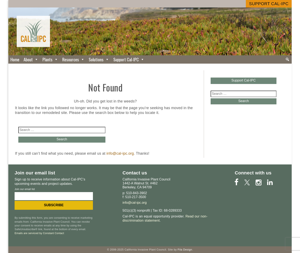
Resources (73, 59)
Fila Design (185, 249)
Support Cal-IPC (268, 3)
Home (14, 59)
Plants (50, 59)
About (31, 59)
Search (61, 139)
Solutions (99, 59)
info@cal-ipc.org (120, 153)
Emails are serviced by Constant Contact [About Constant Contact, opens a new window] (39, 233)
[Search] (287, 59)
